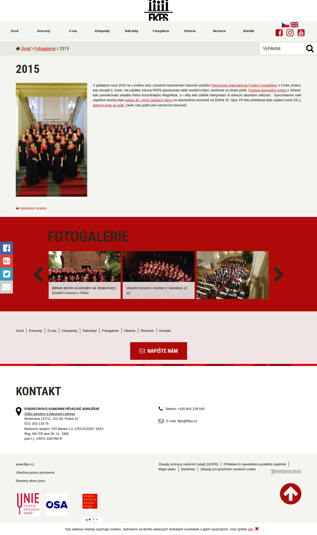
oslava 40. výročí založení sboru (148, 100)
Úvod (26, 48)
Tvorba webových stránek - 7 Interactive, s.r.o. (286, 472)
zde (250, 529)
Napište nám (158, 351)
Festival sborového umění (267, 90)
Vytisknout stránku (31, 208)
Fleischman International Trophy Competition (244, 85)
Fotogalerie (45, 48)
